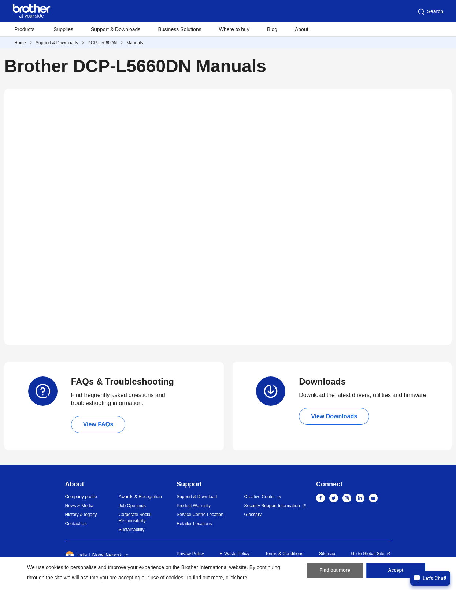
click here (236, 577)
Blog (272, 29)
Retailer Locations (194, 523)
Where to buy (234, 29)
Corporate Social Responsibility (135, 517)
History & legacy (81, 514)
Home (20, 42)
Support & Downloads (115, 29)
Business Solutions (179, 29)
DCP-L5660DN (102, 42)
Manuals (134, 42)
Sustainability (132, 529)
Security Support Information (272, 505)
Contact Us (76, 523)
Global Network (107, 555)
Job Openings (132, 505)
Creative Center (259, 496)
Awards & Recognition (140, 496)
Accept (395, 572)
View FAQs (98, 424)
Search (430, 11)
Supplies (63, 29)
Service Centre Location (200, 514)
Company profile (81, 496)
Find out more (334, 572)
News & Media (79, 505)
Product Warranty (194, 505)
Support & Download (197, 496)
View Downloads (334, 416)
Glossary (253, 514)
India (76, 555)
